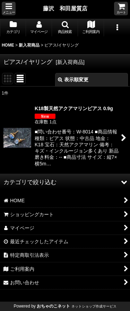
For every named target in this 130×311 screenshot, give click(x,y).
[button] (9, 8)
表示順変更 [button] (73, 79)
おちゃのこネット (53, 306)
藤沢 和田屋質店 (65, 8)
